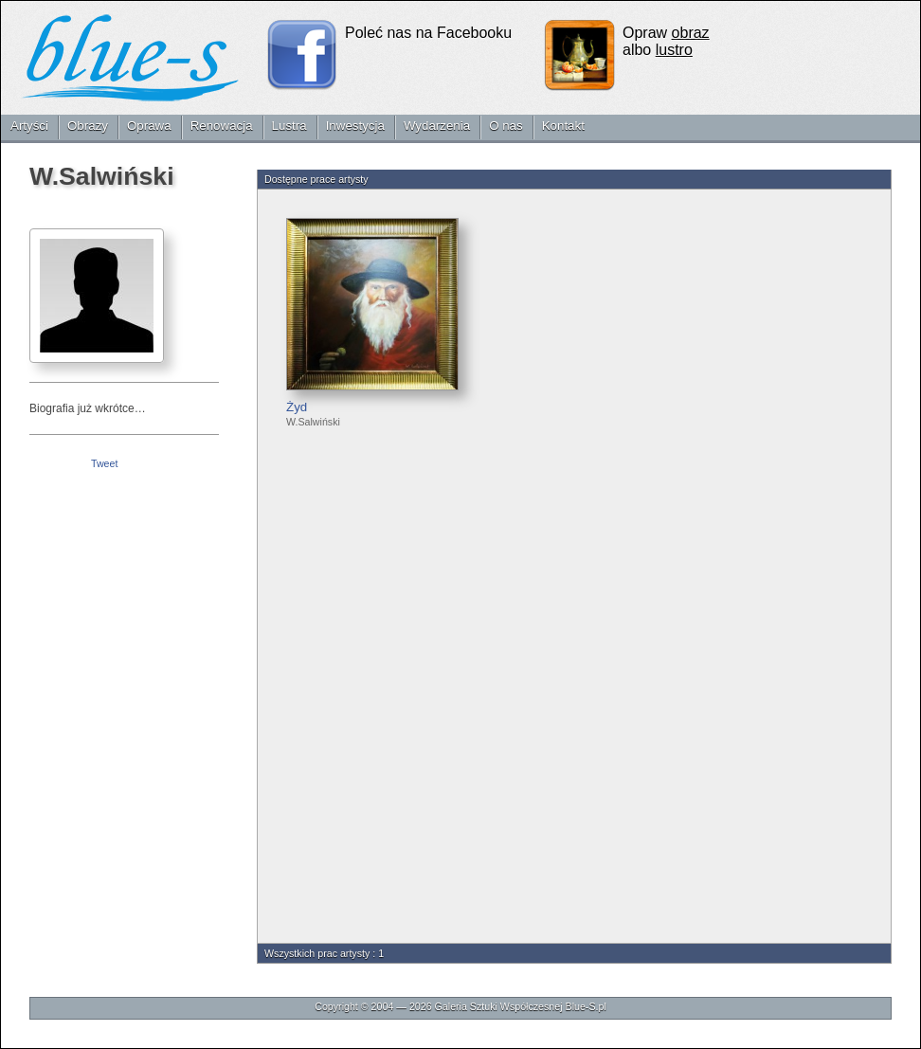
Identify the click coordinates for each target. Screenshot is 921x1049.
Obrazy (87, 125)
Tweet (104, 463)
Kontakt (563, 125)
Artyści (29, 125)
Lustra (289, 125)
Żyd (296, 407)
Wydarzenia (437, 125)
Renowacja (221, 125)
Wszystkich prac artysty (317, 953)
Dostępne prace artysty (316, 179)
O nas (506, 125)
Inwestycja (355, 125)
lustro (674, 50)
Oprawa (149, 125)
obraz (691, 33)
